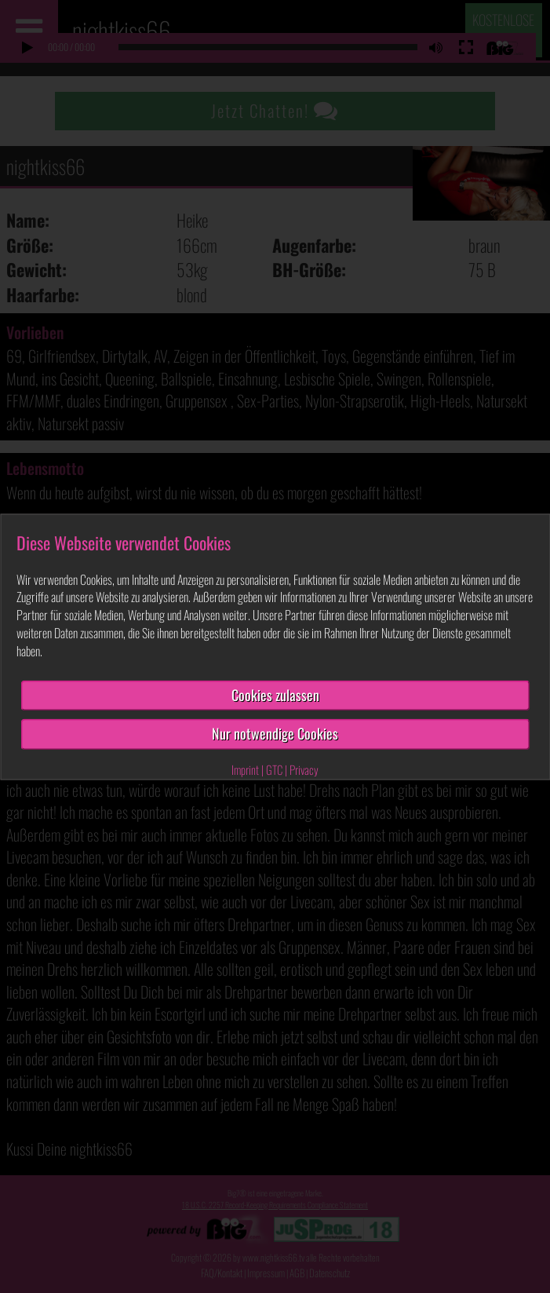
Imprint (245, 770)
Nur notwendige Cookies (275, 734)
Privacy (304, 770)
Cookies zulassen (275, 695)
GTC (274, 770)
